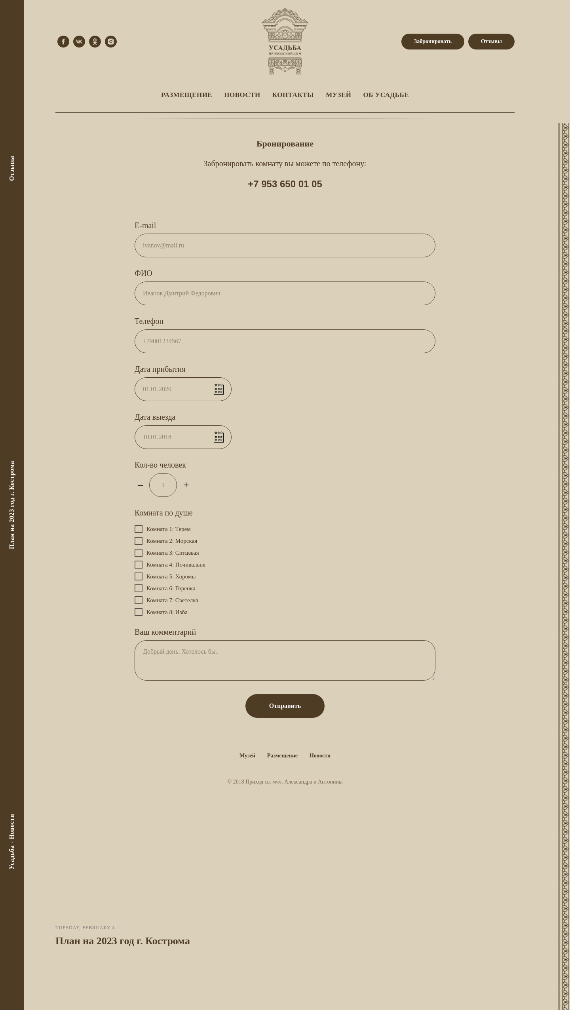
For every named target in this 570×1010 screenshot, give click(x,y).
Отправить (285, 705)
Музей (247, 756)
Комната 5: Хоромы (165, 576)
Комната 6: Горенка (165, 588)
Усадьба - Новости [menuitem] (11, 841)
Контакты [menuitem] (293, 95)
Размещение (282, 756)
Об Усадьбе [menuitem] (386, 95)
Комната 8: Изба (161, 612)
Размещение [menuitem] (186, 95)
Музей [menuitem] (338, 95)
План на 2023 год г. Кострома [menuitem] (11, 505)
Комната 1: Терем (163, 529)
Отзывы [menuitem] (11, 168)
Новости (320, 756)
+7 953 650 (273, 184)
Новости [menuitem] (242, 95)
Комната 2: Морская (166, 541)
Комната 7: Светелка (166, 600)
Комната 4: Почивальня (170, 565)
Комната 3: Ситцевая (167, 553)
